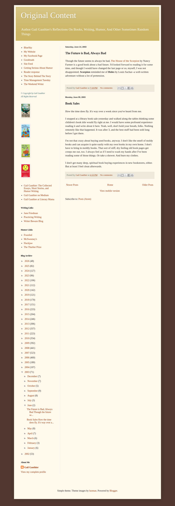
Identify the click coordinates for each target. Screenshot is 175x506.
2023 (27, 275)
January (31, 448)
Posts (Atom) (84, 199)
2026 (27, 261)
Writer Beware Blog (33, 221)
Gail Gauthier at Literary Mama (39, 199)
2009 (27, 343)
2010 (27, 338)
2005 (27, 362)
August (31, 395)
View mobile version (110, 191)
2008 (27, 348)
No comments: (106, 88)
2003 (27, 372)
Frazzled (28, 235)
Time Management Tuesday (37, 80)
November (32, 381)
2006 (27, 357)
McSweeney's (30, 239)
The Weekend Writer (34, 84)
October (31, 386)
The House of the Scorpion (125, 60)
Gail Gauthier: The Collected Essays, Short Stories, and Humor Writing (38, 188)
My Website (29, 51)
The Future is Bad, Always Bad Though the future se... (39, 412)
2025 (27, 266)
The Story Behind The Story (37, 76)
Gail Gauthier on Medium (36, 195)
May (29, 428)
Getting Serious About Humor (38, 68)
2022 (27, 280)
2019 (27, 295)
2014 (27, 319)
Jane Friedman (31, 213)
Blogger (113, 490)
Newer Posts (72, 185)
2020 (27, 290)
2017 (27, 304)
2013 (27, 324)
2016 (27, 309)
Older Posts (147, 185)
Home (110, 185)
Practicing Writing (33, 217)
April (30, 433)
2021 (27, 285)
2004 (27, 367)
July (29, 400)
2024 (27, 271)
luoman (92, 490)
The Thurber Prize (32, 247)
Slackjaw (28, 243)
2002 (27, 454)
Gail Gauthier (31, 467)
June (29, 405)
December (32, 376)
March (30, 438)
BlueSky (28, 47)
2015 (27, 314)
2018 (27, 300)
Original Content (48, 15)
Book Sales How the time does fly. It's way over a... (40, 421)
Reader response (32, 72)
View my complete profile (33, 472)
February (32, 443)
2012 (27, 328)
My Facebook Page (33, 56)
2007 (27, 353)
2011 (27, 333)
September (32, 391)
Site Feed (28, 64)
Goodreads (29, 60)
